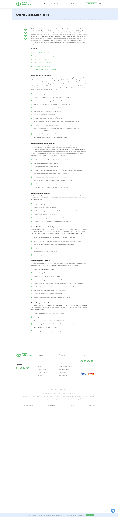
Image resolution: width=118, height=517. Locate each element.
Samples (61, 378)
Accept (90, 515)
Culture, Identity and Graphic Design (43, 63)
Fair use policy (41, 364)
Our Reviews (74, 3)
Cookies (72, 405)
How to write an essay (64, 364)
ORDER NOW (91, 4)
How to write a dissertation (65, 366)
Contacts (40, 375)
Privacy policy (51, 405)
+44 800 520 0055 (84, 358)
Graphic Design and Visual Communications (45, 70)
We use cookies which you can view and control (73, 515)
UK (100, 3)
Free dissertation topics (64, 369)
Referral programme (42, 369)
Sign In (82, 3)
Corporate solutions (42, 372)
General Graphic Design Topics (42, 52)
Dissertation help (63, 375)
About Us (53, 3)
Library (60, 361)
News (39, 361)
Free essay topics (63, 372)
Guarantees (65, 3)
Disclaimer (91, 405)
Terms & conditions (28, 405)
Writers (59, 3)
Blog (60, 358)
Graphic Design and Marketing (42, 66)
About (39, 358)
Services (46, 3)
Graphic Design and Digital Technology (44, 56)
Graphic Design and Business (41, 59)
